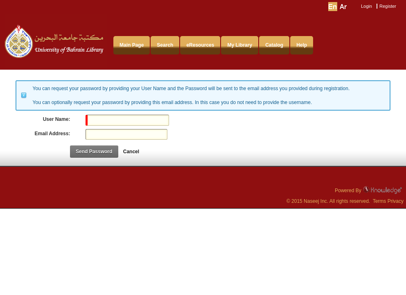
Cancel (131, 151)
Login (366, 6)
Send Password (94, 151)
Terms (379, 201)
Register (387, 6)
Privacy (396, 201)
